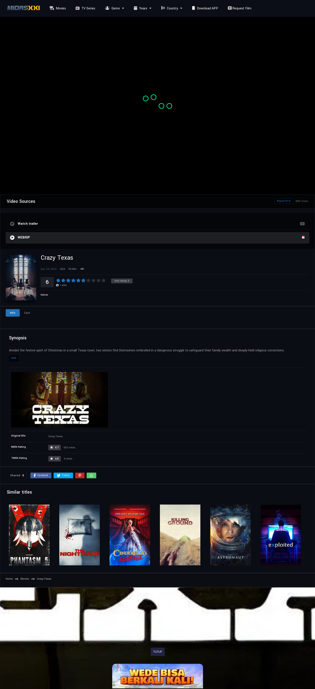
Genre (112, 8)
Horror (44, 294)
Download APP (204, 8)
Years (140, 8)
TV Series (85, 8)
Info (12, 313)
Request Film (239, 8)
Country (169, 8)
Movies (57, 8)
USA (13, 358)
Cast (27, 313)
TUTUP (157, 652)
